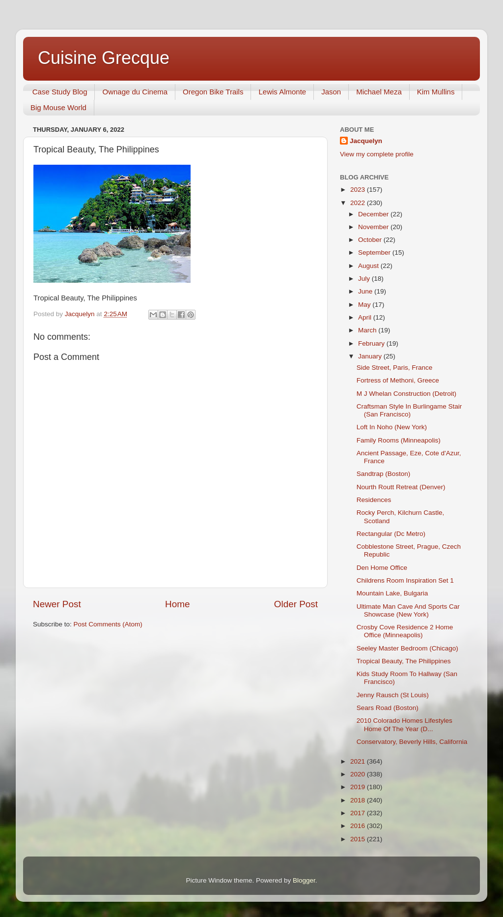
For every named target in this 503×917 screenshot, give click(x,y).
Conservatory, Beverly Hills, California (412, 741)
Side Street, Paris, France (395, 367)
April (365, 317)
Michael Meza (379, 92)
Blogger (304, 880)
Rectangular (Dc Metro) (391, 533)
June (366, 291)
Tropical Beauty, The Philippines (404, 661)
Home (177, 604)
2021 (358, 761)
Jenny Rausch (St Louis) (393, 695)
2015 (358, 839)
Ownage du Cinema (135, 92)
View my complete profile (377, 154)
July (365, 278)
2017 (358, 813)
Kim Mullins (436, 92)
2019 (358, 787)
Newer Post (57, 604)
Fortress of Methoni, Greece (398, 380)
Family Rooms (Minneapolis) (399, 440)
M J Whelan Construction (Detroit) (406, 393)
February (372, 343)
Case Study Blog (59, 92)
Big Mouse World (58, 107)
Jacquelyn (366, 141)
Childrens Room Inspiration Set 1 (405, 580)
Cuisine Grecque (103, 58)
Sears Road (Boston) (388, 707)
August (369, 265)
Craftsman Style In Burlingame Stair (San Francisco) (409, 410)
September (375, 252)
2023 (358, 189)
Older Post (296, 604)
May (365, 304)
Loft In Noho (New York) (392, 427)
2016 (358, 825)
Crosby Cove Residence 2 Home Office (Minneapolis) (405, 631)
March (368, 330)
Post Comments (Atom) (108, 624)
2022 (358, 203)
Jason (331, 92)
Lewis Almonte (282, 92)
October (371, 239)
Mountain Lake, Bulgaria (392, 593)
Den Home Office (382, 567)
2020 (358, 774)
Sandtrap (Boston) (384, 473)
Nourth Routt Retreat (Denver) (401, 487)
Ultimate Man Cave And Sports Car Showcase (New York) (408, 610)
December (374, 214)
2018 (358, 800)
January (371, 356)
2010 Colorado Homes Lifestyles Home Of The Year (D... (404, 724)
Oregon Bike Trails (213, 92)
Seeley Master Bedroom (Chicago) (407, 648)
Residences (374, 499)
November (374, 227)
